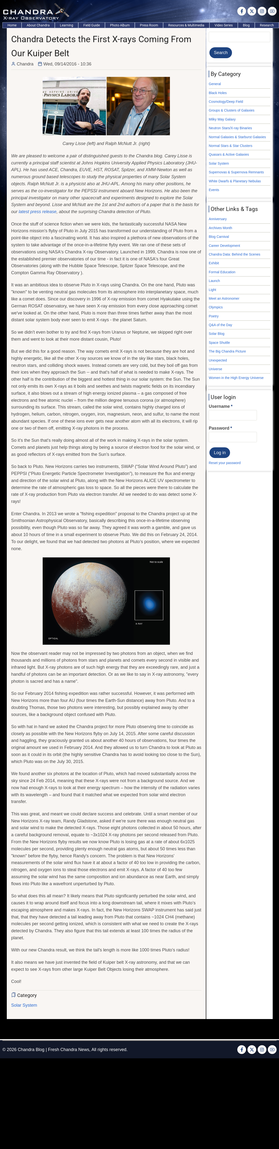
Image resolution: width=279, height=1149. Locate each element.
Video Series (224, 25)
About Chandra (38, 25)
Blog (246, 25)
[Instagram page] (262, 11)
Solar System (24, 1005)
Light (212, 290)
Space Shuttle (219, 343)
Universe (215, 369)
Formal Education (222, 272)
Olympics (216, 307)
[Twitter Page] (251, 11)
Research (267, 25)
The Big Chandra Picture (227, 351)
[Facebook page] (241, 11)
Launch (214, 281)
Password (219, 428)
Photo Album (120, 25)
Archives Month (220, 228)
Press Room (149, 25)
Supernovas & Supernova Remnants (236, 172)
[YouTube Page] (272, 11)
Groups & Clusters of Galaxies (231, 110)
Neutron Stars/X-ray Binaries (230, 128)
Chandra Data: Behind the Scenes (234, 254)
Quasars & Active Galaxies (229, 154)
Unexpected (218, 360)
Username (219, 406)
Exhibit (214, 263)
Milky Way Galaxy (222, 119)
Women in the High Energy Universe (236, 378)
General (215, 84)
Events (214, 190)
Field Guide (91, 25)
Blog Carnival (219, 237)
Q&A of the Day (220, 325)
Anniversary (218, 219)
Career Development (224, 246)
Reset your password (225, 463)
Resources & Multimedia (186, 25)
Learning (66, 25)
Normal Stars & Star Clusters (230, 146)
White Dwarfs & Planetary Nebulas (235, 181)
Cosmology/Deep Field (226, 102)
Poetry (213, 316)
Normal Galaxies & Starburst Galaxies (237, 137)
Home (12, 25)
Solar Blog (216, 334)
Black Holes (218, 93)
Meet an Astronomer (224, 298)
